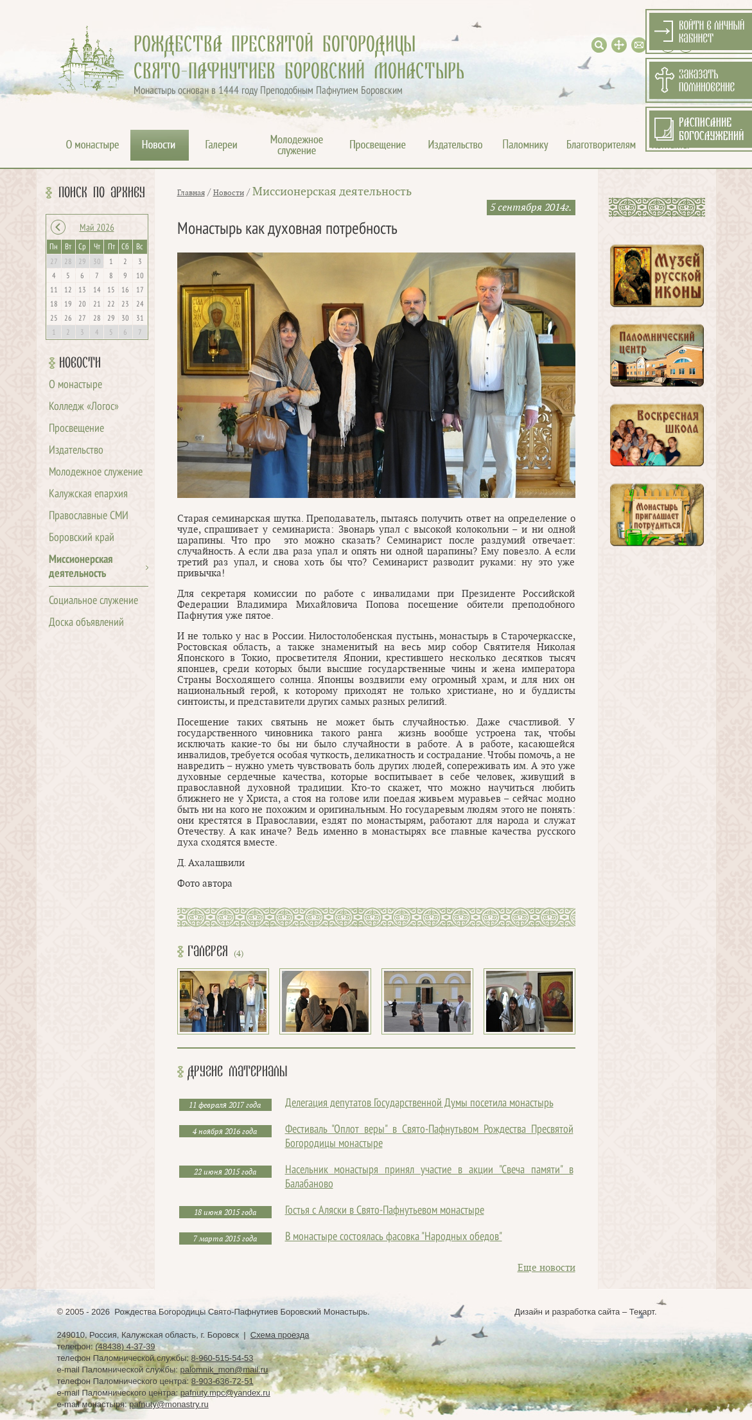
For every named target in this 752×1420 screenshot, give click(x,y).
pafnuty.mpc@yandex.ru (225, 1393)
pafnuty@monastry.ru (169, 1404)
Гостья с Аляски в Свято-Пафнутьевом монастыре (384, 1210)
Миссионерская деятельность (332, 192)
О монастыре (75, 385)
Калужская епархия (88, 494)
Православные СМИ (88, 516)
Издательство (76, 450)
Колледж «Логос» (84, 407)
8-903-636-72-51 (222, 1381)
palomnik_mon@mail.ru (224, 1369)
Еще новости (546, 1268)
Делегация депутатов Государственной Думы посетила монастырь (419, 1103)
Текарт (641, 1312)
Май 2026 (97, 228)
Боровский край (81, 538)
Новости (80, 363)
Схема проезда (280, 1335)
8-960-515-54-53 (222, 1358)
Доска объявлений (86, 622)
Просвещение (76, 428)
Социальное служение (93, 601)
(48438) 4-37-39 (125, 1346)
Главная (191, 192)
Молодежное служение (96, 472)
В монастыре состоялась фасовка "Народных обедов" (393, 1237)
